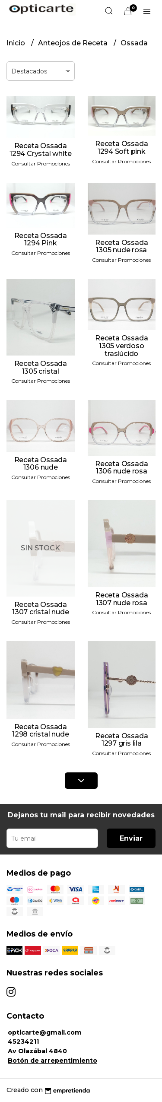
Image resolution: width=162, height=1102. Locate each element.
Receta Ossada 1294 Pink (40, 240)
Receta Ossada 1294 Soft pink (121, 148)
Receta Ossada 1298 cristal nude (40, 731)
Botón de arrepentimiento (52, 1060)
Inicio (16, 43)
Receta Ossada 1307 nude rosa (121, 599)
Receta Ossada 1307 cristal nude (40, 608)
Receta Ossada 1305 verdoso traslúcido (121, 345)
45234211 (23, 1041)
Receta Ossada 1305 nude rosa (121, 246)
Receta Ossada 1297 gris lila (121, 740)
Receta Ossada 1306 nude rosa (121, 468)
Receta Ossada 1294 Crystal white (40, 150)
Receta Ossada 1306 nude (40, 464)
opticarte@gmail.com (45, 1032)
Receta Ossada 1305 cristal (40, 367)
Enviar (131, 838)
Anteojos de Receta (73, 43)
